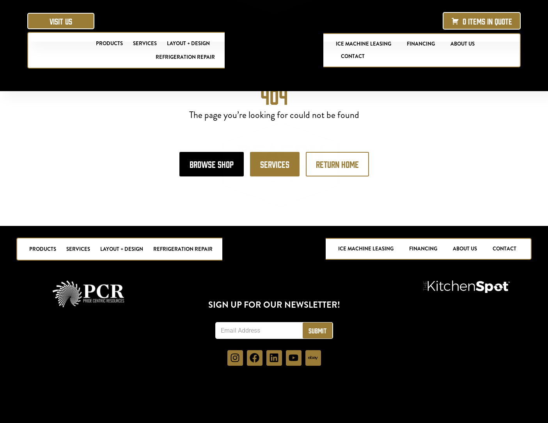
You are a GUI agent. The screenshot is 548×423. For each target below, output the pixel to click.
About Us (462, 44)
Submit (317, 363)
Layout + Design (188, 43)
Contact (353, 56)
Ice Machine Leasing (363, 44)
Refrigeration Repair (185, 57)
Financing (421, 44)
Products (109, 43)
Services (145, 43)
